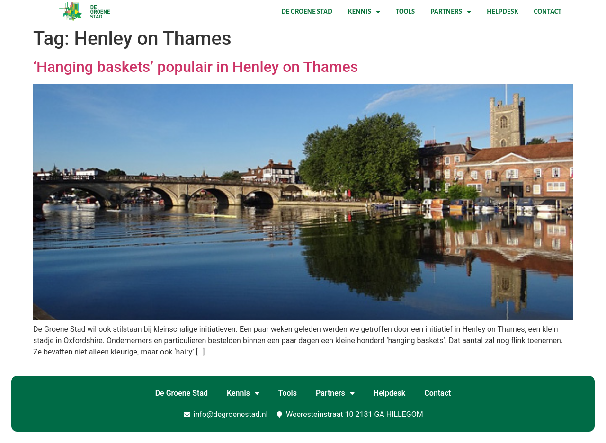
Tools (405, 11)
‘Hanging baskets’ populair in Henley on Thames (195, 67)
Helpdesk (502, 11)
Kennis (364, 12)
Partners (450, 12)
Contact (547, 11)
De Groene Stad (306, 11)
